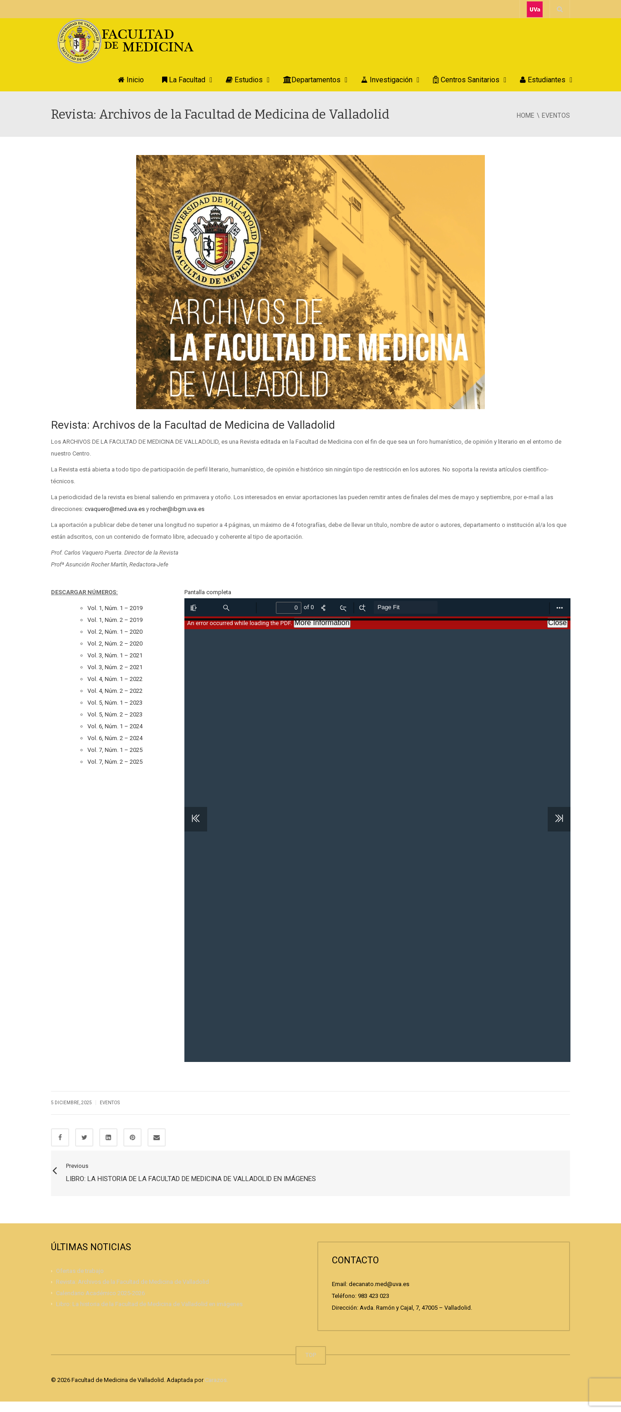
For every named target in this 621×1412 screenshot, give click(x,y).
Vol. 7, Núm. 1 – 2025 (115, 749)
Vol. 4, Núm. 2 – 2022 (115, 690)
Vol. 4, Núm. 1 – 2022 (115, 679)
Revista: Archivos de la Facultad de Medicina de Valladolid (132, 1292)
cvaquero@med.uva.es (115, 509)
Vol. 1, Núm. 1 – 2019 (115, 608)
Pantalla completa (207, 592)
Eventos (110, 1102)
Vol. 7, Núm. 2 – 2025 (115, 761)
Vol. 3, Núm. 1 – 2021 (115, 655)
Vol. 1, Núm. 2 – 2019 (115, 619)
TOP (310, 1365)
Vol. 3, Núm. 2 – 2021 (115, 667)
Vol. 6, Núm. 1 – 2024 (115, 726)
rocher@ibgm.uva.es (177, 509)
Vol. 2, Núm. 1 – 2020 (115, 631)
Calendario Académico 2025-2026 (100, 1303)
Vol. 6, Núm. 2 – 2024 (115, 738)
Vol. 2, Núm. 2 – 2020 (115, 643)
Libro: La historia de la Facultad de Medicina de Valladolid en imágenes (149, 1314)
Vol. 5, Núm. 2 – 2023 (115, 714)
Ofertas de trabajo (80, 1281)
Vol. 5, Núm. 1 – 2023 (115, 702)
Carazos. (216, 1390)
